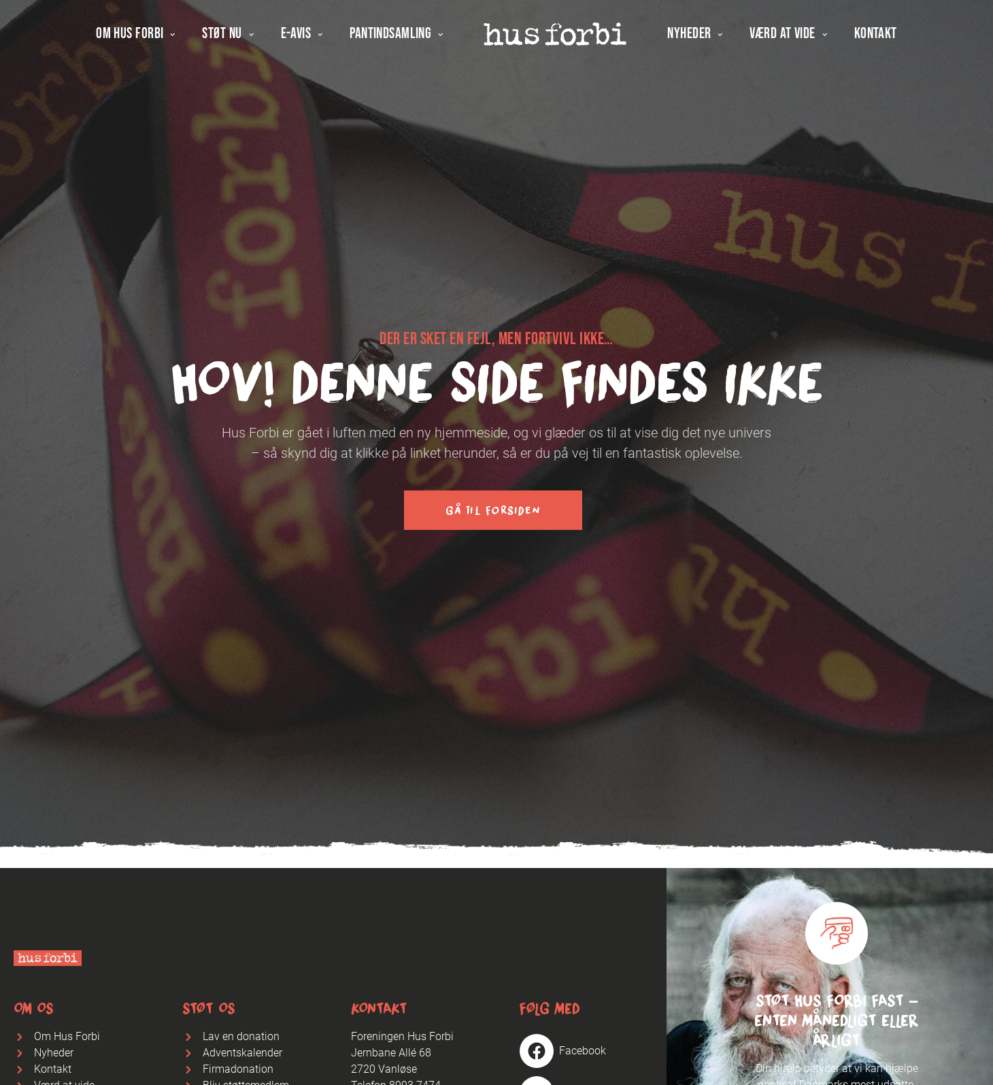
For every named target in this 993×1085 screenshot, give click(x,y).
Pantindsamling (396, 35)
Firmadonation (238, 1069)
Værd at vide (788, 35)
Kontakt (875, 35)
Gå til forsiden (493, 510)
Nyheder (694, 35)
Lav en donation (241, 1036)
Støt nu (227, 35)
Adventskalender (242, 1052)
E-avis (302, 35)
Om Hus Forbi (135, 35)
